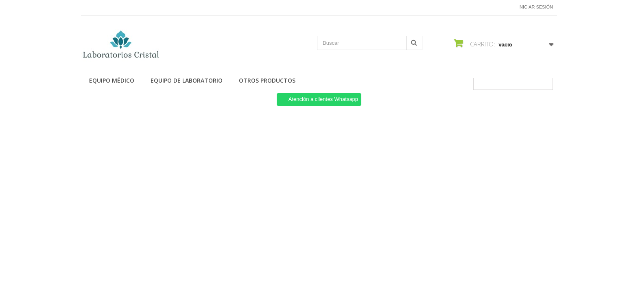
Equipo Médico (111, 80)
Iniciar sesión (535, 6)
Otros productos (267, 80)
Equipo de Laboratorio (187, 80)
